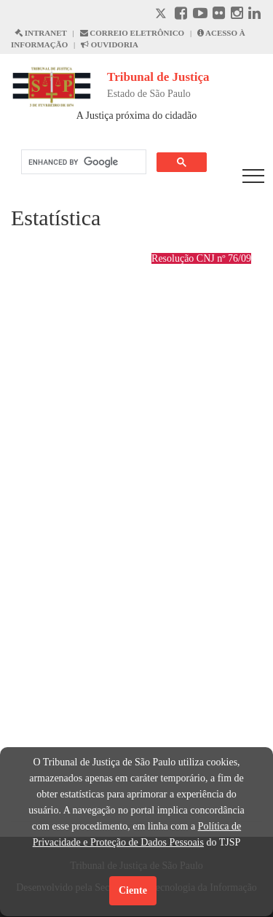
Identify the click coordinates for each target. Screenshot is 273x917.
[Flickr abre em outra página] (218, 14)
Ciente (133, 890)
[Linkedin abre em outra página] (254, 14)
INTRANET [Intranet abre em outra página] (41, 32)
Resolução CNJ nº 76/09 (201, 258)
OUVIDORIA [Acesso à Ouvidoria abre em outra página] (109, 44)
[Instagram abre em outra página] (237, 14)
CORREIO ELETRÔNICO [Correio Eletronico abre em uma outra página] (132, 32)
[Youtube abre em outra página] (200, 14)
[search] (82, 162)
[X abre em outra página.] (162, 14)
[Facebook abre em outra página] (181, 14)
